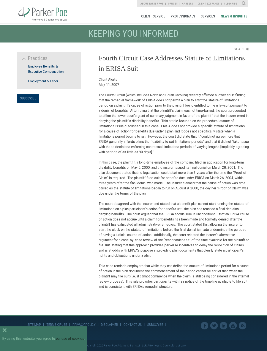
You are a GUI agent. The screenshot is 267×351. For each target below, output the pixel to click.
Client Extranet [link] (208, 3)
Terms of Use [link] (56, 324)
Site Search (244, 3)
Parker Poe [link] (45, 11)
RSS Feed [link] (242, 325)
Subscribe (28, 98)
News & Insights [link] (234, 16)
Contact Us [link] (132, 324)
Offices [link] (173, 3)
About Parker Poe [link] (152, 3)
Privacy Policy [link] (84, 324)
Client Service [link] (153, 16)
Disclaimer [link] (109, 324)
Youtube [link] (233, 325)
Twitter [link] (214, 325)
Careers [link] (187, 3)
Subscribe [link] (230, 3)
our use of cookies (70, 339)
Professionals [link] (183, 16)
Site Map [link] (34, 324)
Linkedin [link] (223, 325)
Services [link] (208, 16)
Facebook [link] (204, 325)
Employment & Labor (43, 81)
